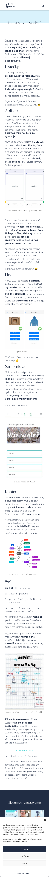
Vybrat (24, 863)
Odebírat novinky (24, 750)
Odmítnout (24, 856)
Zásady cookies (23, 873)
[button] (45, 820)
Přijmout (24, 849)
